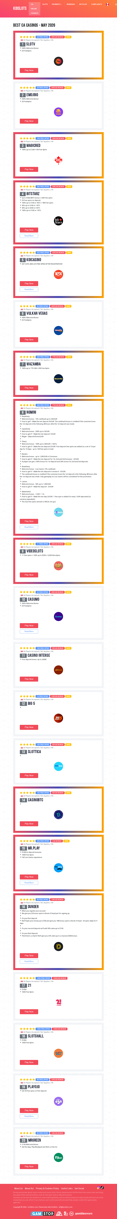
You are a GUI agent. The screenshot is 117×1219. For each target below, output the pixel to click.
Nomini (31, 413)
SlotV (30, 44)
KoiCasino (33, 260)
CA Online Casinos (34, 8)
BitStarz (33, 194)
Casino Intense (39, 656)
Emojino (32, 95)
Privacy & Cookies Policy (47, 1188)
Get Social (79, 1188)
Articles (83, 4)
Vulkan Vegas (37, 314)
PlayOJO (34, 1087)
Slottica (34, 752)
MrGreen (35, 1141)
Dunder (33, 907)
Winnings (71, 4)
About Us (18, 1188)
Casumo (34, 600)
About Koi (29, 1188)
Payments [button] (57, 4)
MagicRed (33, 146)
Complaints (96, 4)
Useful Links (67, 1188)
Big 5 (31, 704)
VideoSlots (35, 551)
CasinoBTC (36, 800)
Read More (29, 236)
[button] (108, 4)
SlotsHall (36, 1036)
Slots (45, 4)
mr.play (34, 848)
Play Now (29, 70)
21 (29, 986)
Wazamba (33, 364)
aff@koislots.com (65, 1207)
